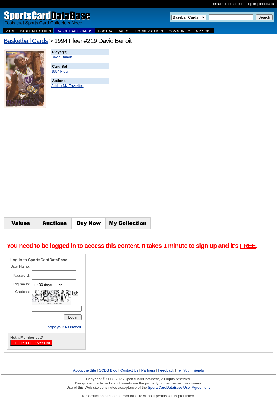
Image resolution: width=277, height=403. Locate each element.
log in (251, 4)
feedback (266, 4)
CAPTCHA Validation (51, 303)
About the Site (84, 370)
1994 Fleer (60, 71)
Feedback (166, 370)
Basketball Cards (26, 40)
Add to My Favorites (67, 86)
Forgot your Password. (63, 327)
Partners (148, 370)
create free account (228, 4)
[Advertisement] (210, 133)
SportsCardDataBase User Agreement (179, 387)
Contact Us (129, 370)
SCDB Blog (108, 370)
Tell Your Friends (190, 370)
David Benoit (61, 57)
